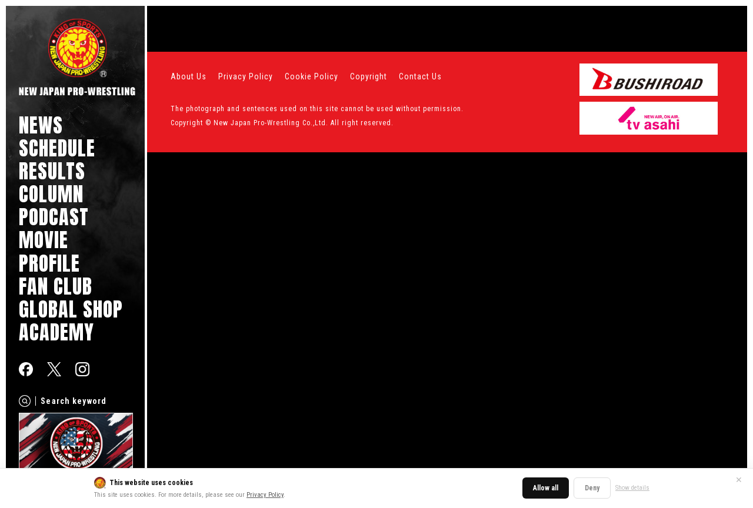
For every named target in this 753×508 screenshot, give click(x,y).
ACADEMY (56, 332)
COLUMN (51, 194)
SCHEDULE (57, 148)
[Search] (25, 401)
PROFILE (49, 263)
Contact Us (420, 76)
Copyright (368, 76)
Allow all (545, 488)
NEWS (41, 125)
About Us (188, 76)
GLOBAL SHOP (71, 309)
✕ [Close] (738, 479)
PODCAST (54, 217)
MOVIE (43, 240)
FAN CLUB (55, 286)
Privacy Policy (265, 495)
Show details (632, 488)
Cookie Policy (311, 76)
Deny (592, 488)
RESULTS (52, 171)
